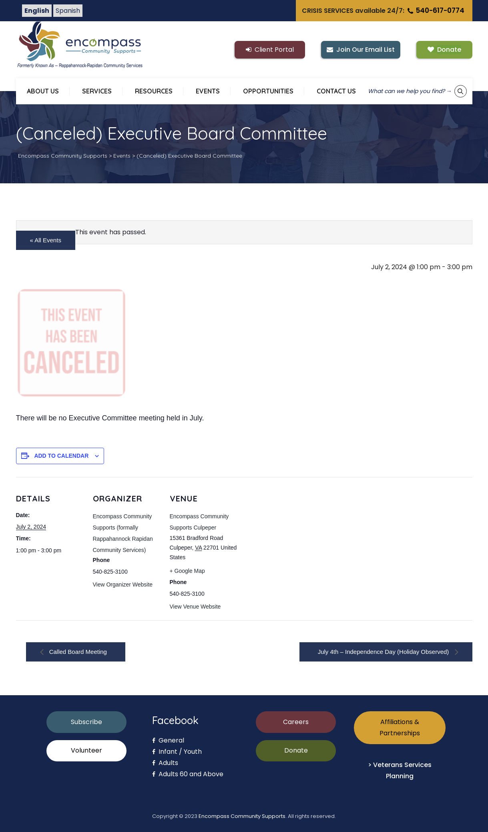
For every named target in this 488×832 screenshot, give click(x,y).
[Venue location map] (289, 532)
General (168, 740)
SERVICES (97, 91)
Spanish (68, 10)
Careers (296, 721)
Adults (165, 762)
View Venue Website (195, 606)
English (36, 10)
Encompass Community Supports (242, 816)
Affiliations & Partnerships (400, 727)
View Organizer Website (123, 584)
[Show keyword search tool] (460, 91)
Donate (296, 750)
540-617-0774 (435, 10)
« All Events (45, 240)
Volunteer (86, 750)
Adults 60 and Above (187, 774)
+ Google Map (187, 571)
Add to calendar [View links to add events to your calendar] (61, 456)
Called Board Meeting (77, 651)
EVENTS (208, 91)
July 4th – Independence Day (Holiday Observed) (384, 651)
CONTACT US (336, 91)
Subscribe (86, 721)
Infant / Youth (177, 751)
